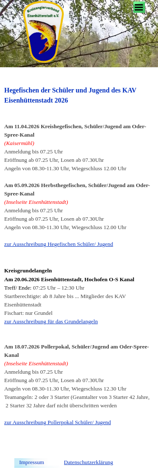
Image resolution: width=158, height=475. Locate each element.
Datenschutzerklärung (88, 462)
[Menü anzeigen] (139, 7)
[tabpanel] (79, 268)
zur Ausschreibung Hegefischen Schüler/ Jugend (58, 244)
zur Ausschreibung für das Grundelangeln (51, 321)
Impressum (31, 462)
